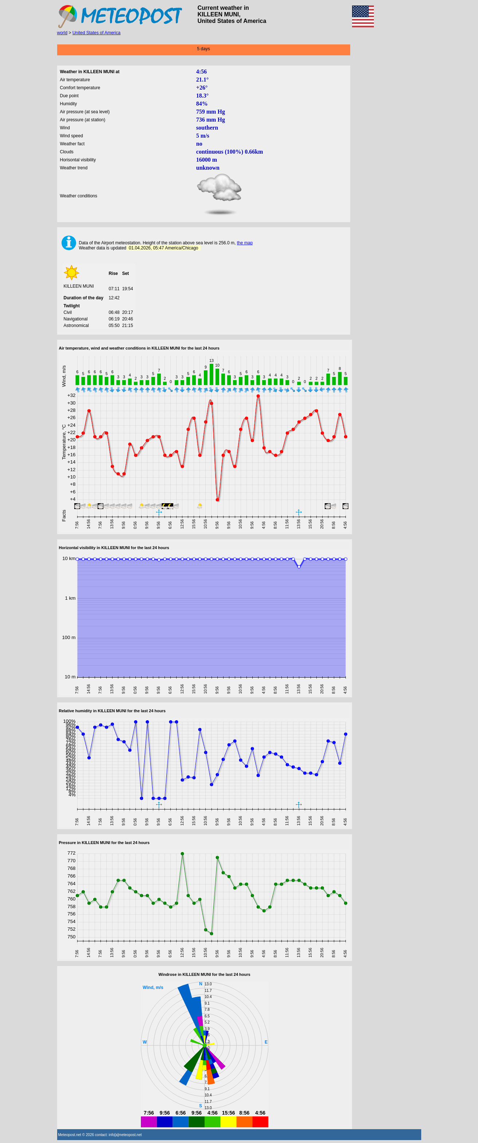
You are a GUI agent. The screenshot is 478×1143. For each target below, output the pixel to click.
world (62, 32)
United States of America (96, 32)
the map (245, 242)
